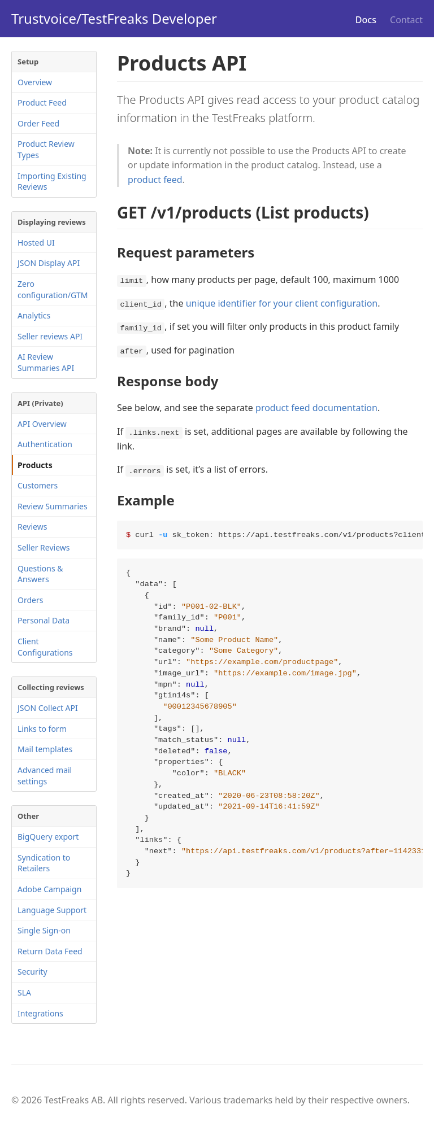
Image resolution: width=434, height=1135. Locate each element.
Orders (30, 600)
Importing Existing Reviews (52, 182)
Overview (35, 82)
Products (35, 465)
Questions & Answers (40, 574)
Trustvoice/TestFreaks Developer (114, 18)
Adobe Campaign (49, 889)
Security (32, 971)
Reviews (32, 526)
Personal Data (44, 620)
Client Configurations (45, 647)
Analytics (34, 315)
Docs (365, 20)
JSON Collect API (48, 707)
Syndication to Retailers (44, 863)
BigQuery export (48, 836)
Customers (38, 485)
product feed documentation (316, 407)
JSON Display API (49, 262)
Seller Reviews (44, 547)
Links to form (42, 728)
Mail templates (45, 749)
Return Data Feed (50, 951)
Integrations (40, 1013)
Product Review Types (46, 149)
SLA (24, 992)
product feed (155, 179)
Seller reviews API (50, 336)
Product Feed (42, 102)
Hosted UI (36, 242)
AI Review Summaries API (46, 362)
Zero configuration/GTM (53, 289)
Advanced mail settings (45, 776)
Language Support (52, 910)
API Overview (42, 423)
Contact (406, 20)
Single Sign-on (44, 930)
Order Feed (38, 123)
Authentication (45, 444)
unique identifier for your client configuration (282, 303)
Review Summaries (53, 506)
